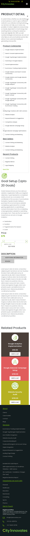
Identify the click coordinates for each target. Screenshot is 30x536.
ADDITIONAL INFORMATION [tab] (14, 258)
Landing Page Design (9, 453)
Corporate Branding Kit (9, 441)
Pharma (5, 503)
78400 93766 (14, 1)
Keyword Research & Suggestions (14, 118)
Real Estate (6, 494)
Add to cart (7, 244)
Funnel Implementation (11, 64)
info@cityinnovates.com (14, 517)
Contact (5, 418)
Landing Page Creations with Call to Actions (15, 111)
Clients (5, 412)
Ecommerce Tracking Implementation (16, 68)
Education (6, 491)
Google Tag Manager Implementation (15, 57)
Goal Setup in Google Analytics (13, 61)
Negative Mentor (10, 162)
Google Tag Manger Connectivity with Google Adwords (15, 99)
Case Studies (7, 415)
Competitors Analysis (11, 122)
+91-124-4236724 (12, 521)
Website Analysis (10, 114)
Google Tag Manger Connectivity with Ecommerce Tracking (15, 105)
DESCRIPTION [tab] (8, 253)
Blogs (4, 421)
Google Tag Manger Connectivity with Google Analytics (15, 83)
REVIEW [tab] (7, 261)
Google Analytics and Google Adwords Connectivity (15, 78)
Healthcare (6, 488)
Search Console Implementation (14, 53)
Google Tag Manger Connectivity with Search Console (15, 94)
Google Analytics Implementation (14, 50)
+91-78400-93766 (12, 525)
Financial (5, 485)
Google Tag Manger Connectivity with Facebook (15, 88)
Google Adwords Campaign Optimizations (14, 131)
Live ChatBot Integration (10, 435)
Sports (5, 500)
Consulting (6, 497)
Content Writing (9, 158)
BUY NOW (11, 246)
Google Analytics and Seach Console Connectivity (15, 72)
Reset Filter (6, 169)
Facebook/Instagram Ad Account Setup (14, 444)
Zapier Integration (8, 447)
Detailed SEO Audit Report (10, 463)
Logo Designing (9, 165)
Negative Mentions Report (10, 477)
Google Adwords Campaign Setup (14, 125)
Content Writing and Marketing (14, 134)
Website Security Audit (9, 438)
